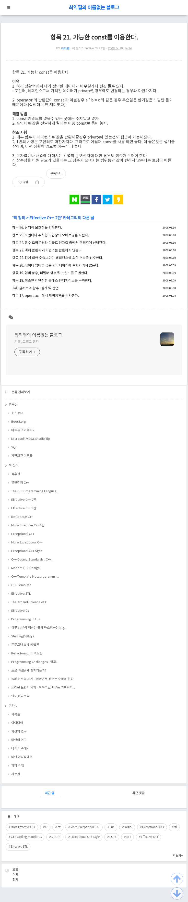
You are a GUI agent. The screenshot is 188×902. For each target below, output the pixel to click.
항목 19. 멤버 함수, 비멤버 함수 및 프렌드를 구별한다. (50, 273)
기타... (13, 706)
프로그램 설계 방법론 (25, 645)
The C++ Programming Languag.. (34, 491)
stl (175, 827)
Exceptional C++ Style (27, 551)
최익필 (65, 48)
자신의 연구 (19, 731)
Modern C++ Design (25, 568)
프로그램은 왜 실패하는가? (29, 670)
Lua (112, 827)
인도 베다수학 (20, 696)
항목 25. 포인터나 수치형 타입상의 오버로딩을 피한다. (50, 235)
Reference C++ (22, 517)
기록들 (15, 714)
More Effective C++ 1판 (28, 525)
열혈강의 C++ (20, 483)
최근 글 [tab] (49, 793)
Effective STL (21, 594)
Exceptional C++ (22, 534)
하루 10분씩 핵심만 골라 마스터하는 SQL (38, 628)
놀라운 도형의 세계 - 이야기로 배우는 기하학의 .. (43, 688)
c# (59, 827)
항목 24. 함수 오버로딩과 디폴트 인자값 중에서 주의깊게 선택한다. (59, 243)
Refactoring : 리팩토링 (27, 653)
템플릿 (128, 827)
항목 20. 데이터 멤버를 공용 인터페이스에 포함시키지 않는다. (55, 266)
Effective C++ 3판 (23, 508)
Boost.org (18, 422)
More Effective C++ (23, 827)
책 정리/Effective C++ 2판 (89, 48)
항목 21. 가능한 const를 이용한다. (94, 37)
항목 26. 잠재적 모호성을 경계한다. (37, 228)
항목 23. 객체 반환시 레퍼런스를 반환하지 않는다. (47, 250)
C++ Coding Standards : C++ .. (32, 559)
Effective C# (20, 611)
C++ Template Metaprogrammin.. (35, 577)
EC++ (113, 837)
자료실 (15, 774)
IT (46, 827)
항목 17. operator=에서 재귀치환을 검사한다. (45, 296)
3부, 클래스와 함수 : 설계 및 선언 (35, 288)
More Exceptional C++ (27, 542)
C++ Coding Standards (26, 837)
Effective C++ (149, 837)
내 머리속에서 (20, 749)
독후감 (15, 474)
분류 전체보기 (20, 392)
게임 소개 (17, 766)
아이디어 (17, 723)
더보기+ (178, 855)
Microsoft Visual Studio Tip (30, 439)
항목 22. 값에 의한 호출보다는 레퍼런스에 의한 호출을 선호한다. (57, 258)
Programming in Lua (25, 619)
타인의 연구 (19, 740)
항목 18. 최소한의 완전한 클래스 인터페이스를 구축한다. (52, 281)
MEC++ (56, 837)
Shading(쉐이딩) (22, 636)
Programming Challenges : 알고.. (34, 662)
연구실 (13, 405)
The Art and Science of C (29, 602)
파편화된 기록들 (22, 456)
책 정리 (19, 218)
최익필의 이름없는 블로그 (94, 8)
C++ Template (21, 585)
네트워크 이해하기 (23, 430)
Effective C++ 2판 (45, 218)
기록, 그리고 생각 (26, 342)
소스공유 (17, 413)
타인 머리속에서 (22, 757)
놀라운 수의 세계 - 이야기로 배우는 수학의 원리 (42, 679)
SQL (14, 447)
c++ (128, 837)
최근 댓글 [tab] (138, 793)
